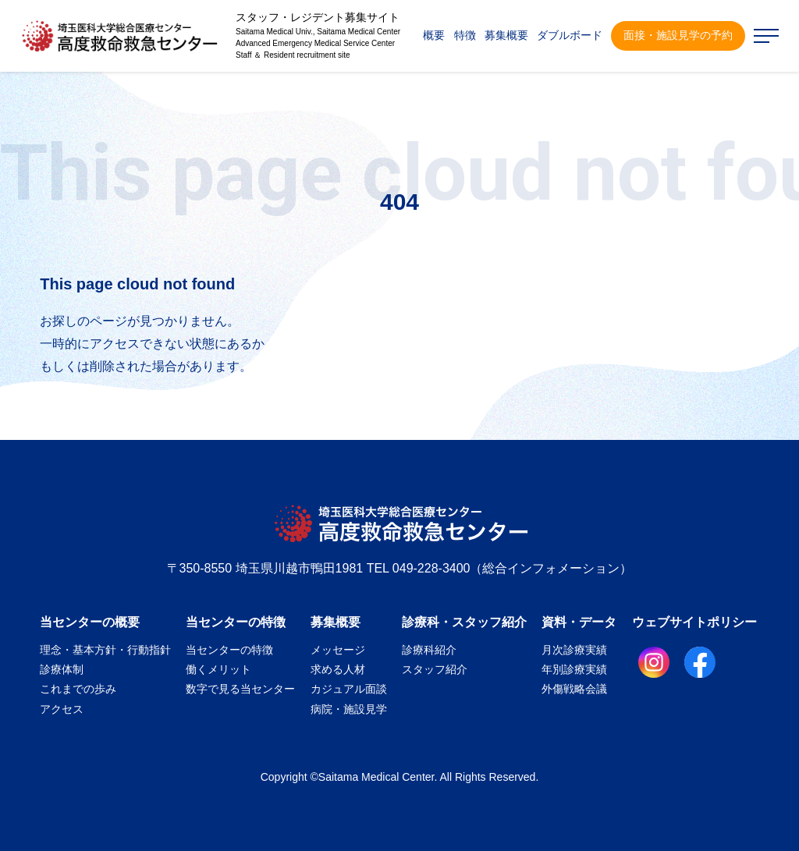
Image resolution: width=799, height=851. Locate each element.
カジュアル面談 (349, 689)
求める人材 (338, 669)
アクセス (61, 709)
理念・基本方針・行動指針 (105, 650)
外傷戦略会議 (574, 689)
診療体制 (61, 669)
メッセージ (338, 650)
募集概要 (335, 622)
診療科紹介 (429, 650)
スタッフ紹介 (434, 669)
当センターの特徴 (236, 622)
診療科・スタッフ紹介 (464, 622)
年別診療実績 (574, 669)
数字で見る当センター (240, 689)
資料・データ (579, 622)
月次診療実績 (574, 650)
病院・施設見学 (349, 709)
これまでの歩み (78, 689)
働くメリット (218, 669)
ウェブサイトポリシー (694, 622)
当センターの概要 (90, 622)
